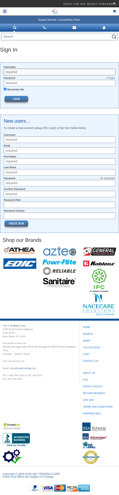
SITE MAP (88, 400)
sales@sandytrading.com (23, 368)
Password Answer (14, 211)
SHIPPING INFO (92, 413)
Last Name (10, 167)
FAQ (85, 379)
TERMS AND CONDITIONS (98, 406)
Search (88, 334)
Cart (86, 354)
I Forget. (110, 78)
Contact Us (90, 361)
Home (86, 327)
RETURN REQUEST (94, 393)
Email (7, 145)
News (86, 340)
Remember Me (15, 89)
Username (10, 67)
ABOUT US (89, 373)
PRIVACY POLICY (93, 386)
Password (9, 78)
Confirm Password (14, 189)
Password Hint (12, 200)
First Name (10, 156)
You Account (91, 347)
